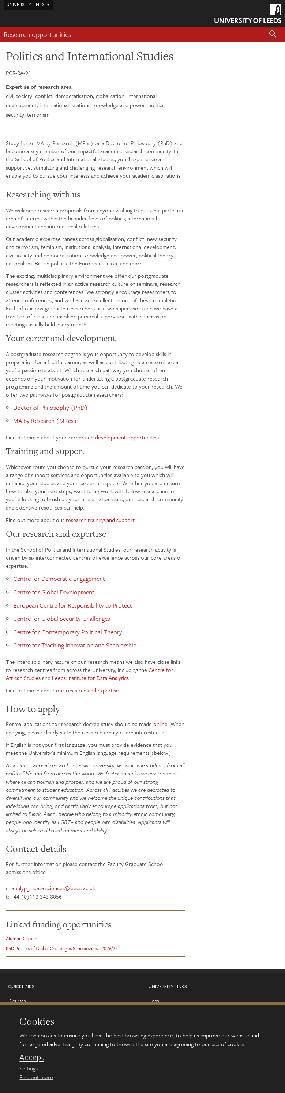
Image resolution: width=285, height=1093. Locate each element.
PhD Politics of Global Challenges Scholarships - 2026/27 (62, 948)
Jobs (154, 1000)
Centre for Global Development (53, 592)
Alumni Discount (22, 938)
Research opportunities (37, 34)
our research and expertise (87, 690)
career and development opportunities (113, 437)
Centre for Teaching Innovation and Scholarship (74, 645)
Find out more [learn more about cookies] (36, 1077)
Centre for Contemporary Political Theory (67, 631)
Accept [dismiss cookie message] (31, 1057)
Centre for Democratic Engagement (59, 578)
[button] (273, 34)
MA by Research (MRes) (45, 420)
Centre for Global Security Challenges (61, 618)
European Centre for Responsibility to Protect (72, 605)
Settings (28, 1068)
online (160, 724)
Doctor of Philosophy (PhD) (50, 407)
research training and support (100, 520)
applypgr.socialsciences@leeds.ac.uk (53, 888)
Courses (18, 1000)
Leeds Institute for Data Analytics (90, 678)
